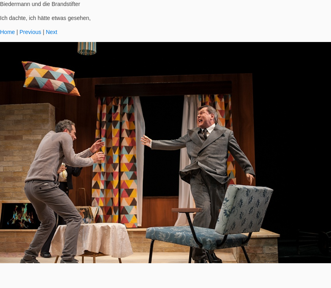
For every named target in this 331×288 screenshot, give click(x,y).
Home (7, 32)
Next (51, 32)
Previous (30, 32)
